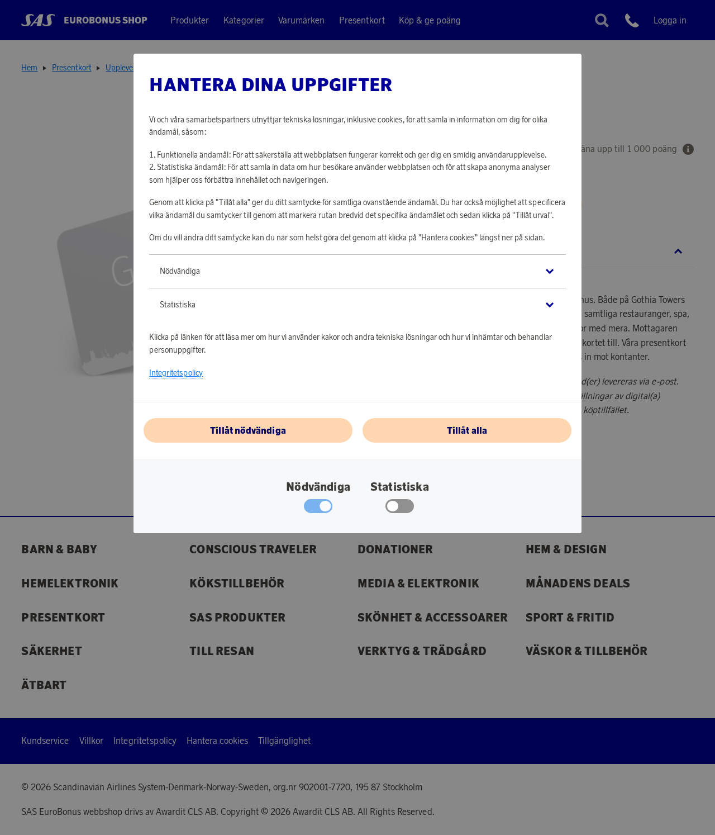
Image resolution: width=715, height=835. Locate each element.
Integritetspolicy (176, 373)
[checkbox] (399, 509)
